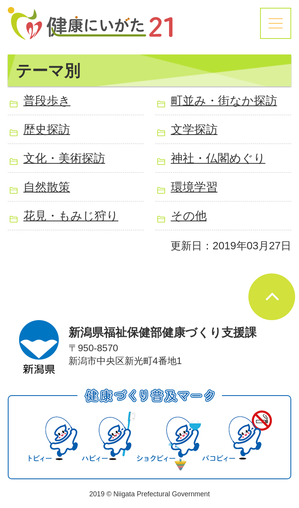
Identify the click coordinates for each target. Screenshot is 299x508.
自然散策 (46, 186)
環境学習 (194, 186)
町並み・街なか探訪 (224, 100)
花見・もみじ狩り (70, 215)
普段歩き (46, 100)
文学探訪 (194, 129)
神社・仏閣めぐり (218, 158)
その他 (189, 215)
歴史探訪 (46, 129)
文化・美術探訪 (64, 158)
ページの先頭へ (271, 296)
